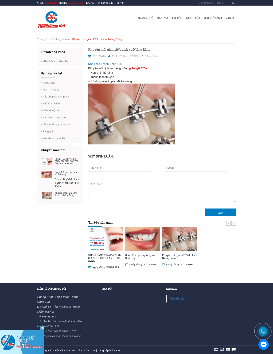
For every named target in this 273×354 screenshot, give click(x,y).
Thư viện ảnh (213, 17)
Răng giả (47, 131)
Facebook (177, 298)
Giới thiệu (193, 17)
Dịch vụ (162, 17)
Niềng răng (48, 82)
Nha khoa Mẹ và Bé (53, 138)
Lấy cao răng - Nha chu (56, 124)
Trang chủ (145, 17)
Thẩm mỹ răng (50, 89)
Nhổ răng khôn (51, 103)
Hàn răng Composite (54, 117)
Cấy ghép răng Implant (55, 96)
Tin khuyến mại (60, 39)
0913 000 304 (77, 2)
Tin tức (177, 17)
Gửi (220, 212)
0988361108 (51, 2)
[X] (42, 328)
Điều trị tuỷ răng (51, 110)
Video (230, 17)
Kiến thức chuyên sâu (55, 61)
